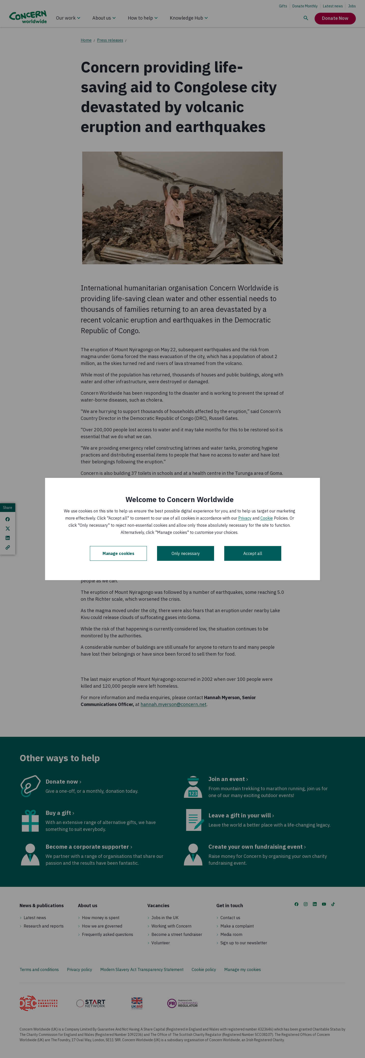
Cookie (266, 518)
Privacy (244, 518)
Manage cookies (118, 553)
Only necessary (186, 553)
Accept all (252, 553)
